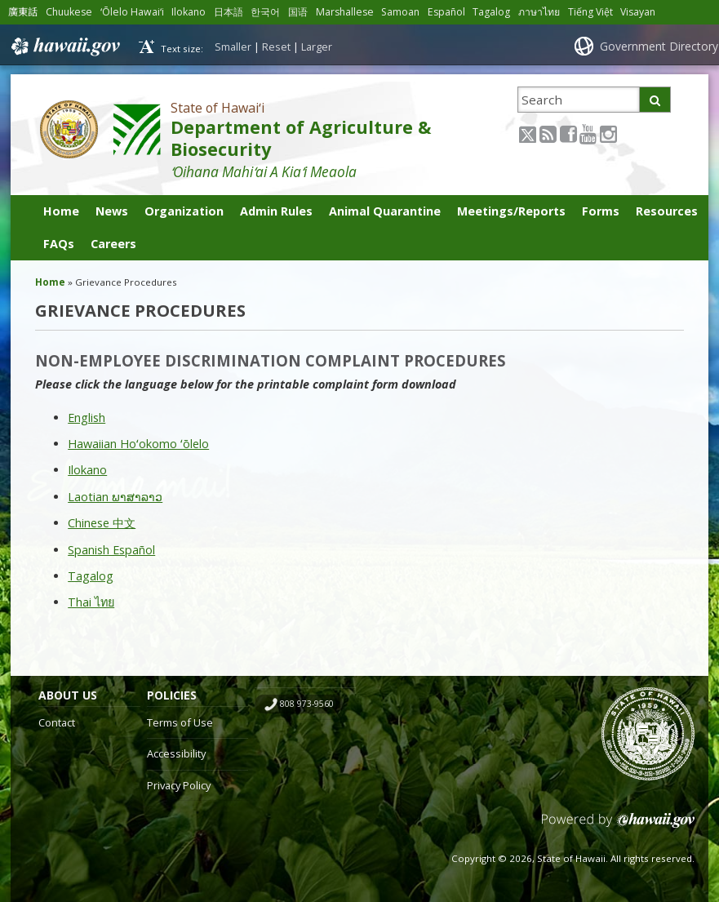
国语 (298, 12)
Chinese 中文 (101, 523)
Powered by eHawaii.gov (618, 826)
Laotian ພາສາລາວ (115, 496)
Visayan (637, 12)
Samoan (400, 12)
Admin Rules (276, 211)
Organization (184, 211)
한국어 (265, 12)
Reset (276, 46)
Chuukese (69, 12)
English (86, 417)
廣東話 (23, 12)
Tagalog (491, 12)
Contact (56, 722)
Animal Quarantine (385, 211)
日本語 (228, 12)
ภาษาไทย (539, 12)
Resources (667, 211)
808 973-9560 (307, 703)
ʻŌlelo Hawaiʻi (132, 12)
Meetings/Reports (511, 211)
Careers (113, 243)
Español (446, 12)
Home (61, 211)
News (111, 211)
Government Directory (659, 46)
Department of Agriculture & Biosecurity (301, 138)
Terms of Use (180, 722)
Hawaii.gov (64, 46)
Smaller (233, 46)
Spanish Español (111, 550)
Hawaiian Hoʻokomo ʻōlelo (138, 443)
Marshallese (345, 12)
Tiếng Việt (590, 12)
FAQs (58, 243)
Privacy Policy (179, 785)
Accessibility (176, 753)
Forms (600, 211)
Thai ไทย (91, 602)
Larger (316, 46)
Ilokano (188, 12)
